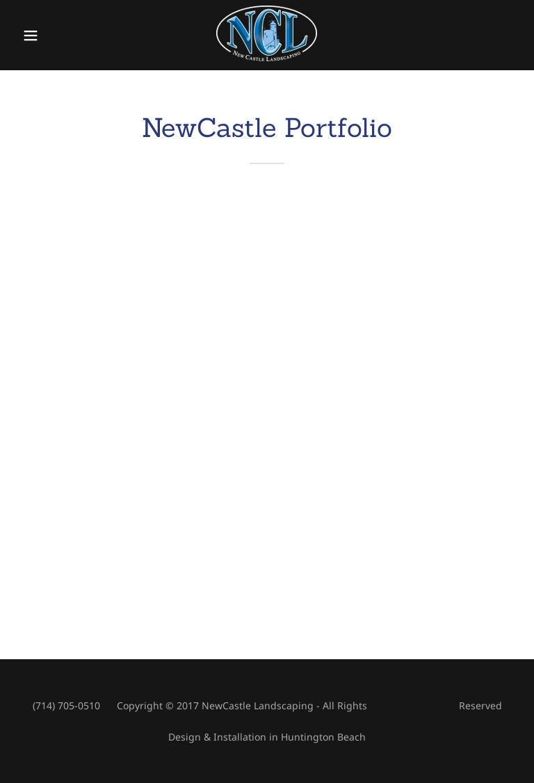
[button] (40, 35)
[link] (266, 57)
